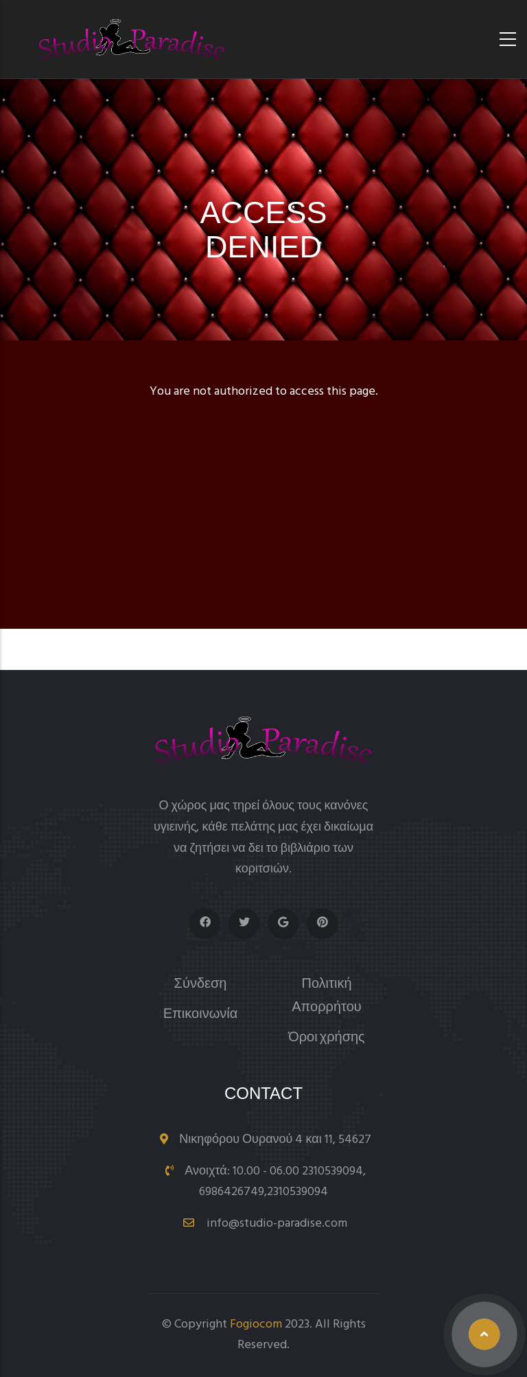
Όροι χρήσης (326, 1038)
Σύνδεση (200, 985)
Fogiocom (256, 1324)
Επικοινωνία (200, 1015)
